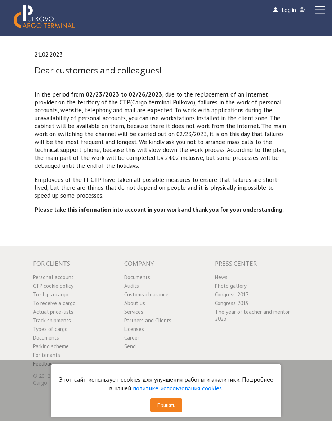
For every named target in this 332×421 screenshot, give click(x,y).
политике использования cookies (177, 388)
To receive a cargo (54, 303)
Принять (166, 405)
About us (134, 303)
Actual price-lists (53, 311)
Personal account (53, 277)
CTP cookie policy (53, 285)
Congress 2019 (232, 303)
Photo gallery (231, 285)
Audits (131, 285)
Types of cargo (50, 329)
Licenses (134, 329)
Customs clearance (146, 294)
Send (130, 346)
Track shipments (52, 320)
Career (131, 337)
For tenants (46, 354)
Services (133, 311)
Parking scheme (51, 346)
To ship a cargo (50, 294)
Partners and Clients (147, 320)
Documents (46, 337)
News (221, 277)
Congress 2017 (232, 294)
